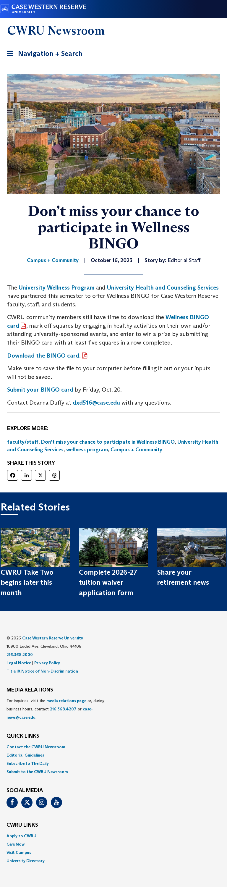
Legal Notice (19, 662)
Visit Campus (19, 852)
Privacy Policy (47, 662)
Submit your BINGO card (40, 389)
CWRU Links (22, 825)
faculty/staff (22, 442)
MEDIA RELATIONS (30, 690)
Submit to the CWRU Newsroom (37, 771)
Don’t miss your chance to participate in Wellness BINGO (108, 442)
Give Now (16, 844)
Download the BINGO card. (44, 355)
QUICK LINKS (23, 736)
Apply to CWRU (21, 835)
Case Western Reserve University (52, 638)
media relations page (66, 700)
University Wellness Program (57, 287)
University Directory (26, 860)
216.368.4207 (63, 709)
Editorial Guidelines (25, 755)
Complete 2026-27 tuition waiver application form (108, 582)
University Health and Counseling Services (163, 287)
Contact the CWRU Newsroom (36, 746)
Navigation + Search (42, 54)
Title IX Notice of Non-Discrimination (42, 671)
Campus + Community (136, 449)
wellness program (87, 449)
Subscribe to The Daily (28, 763)
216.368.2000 (20, 654)
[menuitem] (113, 747)
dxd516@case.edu (96, 402)
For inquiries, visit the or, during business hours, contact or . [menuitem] (56, 709)
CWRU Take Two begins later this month (27, 582)
